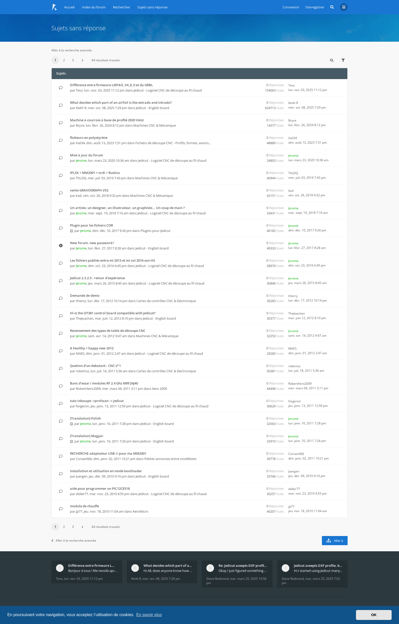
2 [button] (64, 60)
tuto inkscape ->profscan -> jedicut (97, 400)
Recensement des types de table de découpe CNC (107, 330)
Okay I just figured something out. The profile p (243, 570)
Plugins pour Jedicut (155, 230)
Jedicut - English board (152, 108)
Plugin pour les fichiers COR (91, 225)
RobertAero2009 (88, 388)
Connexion (291, 7)
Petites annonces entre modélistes (170, 458)
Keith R (81, 108)
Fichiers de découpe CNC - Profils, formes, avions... (173, 143)
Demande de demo (84, 295)
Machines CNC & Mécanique (154, 125)
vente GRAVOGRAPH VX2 (89, 190)
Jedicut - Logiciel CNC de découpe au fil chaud (168, 90)
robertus (82, 371)
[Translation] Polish (85, 418)
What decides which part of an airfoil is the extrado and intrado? (121, 102)
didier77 (82, 494)
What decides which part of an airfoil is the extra (168, 565)
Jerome (81, 160)
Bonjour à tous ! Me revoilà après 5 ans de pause (93, 570)
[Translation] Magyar (86, 436)
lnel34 (80, 143)
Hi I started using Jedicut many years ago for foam (318, 570)
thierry (81, 301)
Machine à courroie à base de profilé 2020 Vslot (107, 120)
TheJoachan (84, 318)
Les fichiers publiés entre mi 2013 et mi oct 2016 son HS (112, 260)
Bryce (80, 125)
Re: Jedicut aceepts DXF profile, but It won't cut (243, 565)
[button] (82, 60)
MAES (80, 353)
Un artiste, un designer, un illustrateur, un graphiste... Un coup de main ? (127, 207)
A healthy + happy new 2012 (91, 348)
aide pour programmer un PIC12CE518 (100, 488)
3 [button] (73, 60)
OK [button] (374, 615)
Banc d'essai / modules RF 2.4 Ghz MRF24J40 (104, 383)
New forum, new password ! (92, 243)
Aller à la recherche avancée (71, 50)
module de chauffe (84, 506)
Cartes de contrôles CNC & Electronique (166, 301)
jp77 (79, 511)
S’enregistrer (314, 7)
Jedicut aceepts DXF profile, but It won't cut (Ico (318, 565)
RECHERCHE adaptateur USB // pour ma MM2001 (108, 453)
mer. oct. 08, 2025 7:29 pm (161, 578)
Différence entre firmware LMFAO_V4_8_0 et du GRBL (111, 85)
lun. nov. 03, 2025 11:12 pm (83, 578)
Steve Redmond (217, 578)
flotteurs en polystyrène (88, 137)
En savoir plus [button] (149, 615)
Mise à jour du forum (86, 155)
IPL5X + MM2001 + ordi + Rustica (95, 172)
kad (78, 195)
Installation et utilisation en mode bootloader (106, 471)
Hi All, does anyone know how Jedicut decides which (168, 570)
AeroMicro (140, 511)
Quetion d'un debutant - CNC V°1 (95, 365)
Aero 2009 (159, 388)
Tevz (79, 90)
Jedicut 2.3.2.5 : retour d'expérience (97, 278)
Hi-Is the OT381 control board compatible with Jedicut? (112, 313)
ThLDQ (81, 178)
